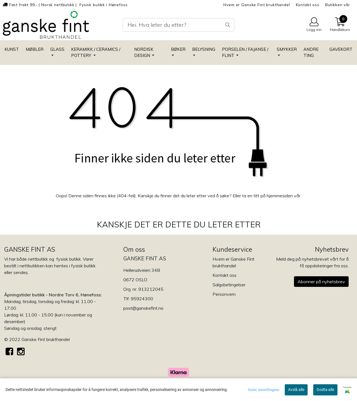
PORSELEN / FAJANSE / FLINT (245, 52)
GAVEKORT (341, 49)
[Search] (178, 25)
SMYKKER (287, 49)
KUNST (11, 49)
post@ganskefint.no (143, 308)
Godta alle (325, 389)
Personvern (224, 294)
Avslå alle (296, 389)
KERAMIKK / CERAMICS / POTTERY (95, 52)
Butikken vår (337, 4)
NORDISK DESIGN (143, 52)
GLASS (57, 49)
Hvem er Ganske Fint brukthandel (256, 4)
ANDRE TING (311, 52)
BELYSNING (203, 49)
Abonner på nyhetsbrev (321, 281)
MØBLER (35, 49)
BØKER (178, 49)
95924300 (142, 298)
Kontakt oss (307, 4)
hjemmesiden (280, 195)
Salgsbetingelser (229, 284)
